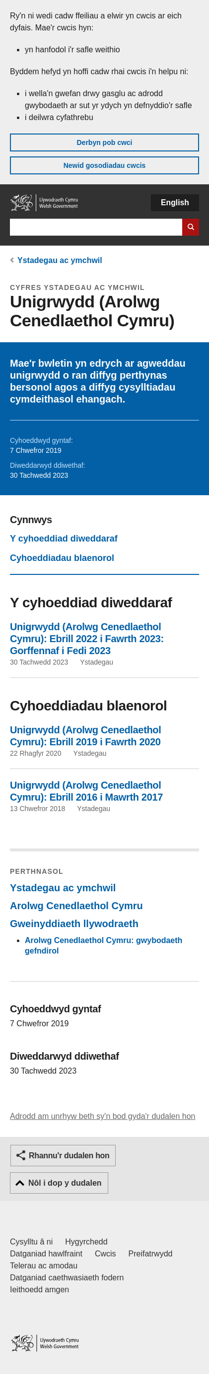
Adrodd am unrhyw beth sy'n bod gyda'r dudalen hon (102, 1116)
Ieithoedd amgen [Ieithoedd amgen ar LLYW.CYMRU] (39, 1289)
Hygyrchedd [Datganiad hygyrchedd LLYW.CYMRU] (86, 1241)
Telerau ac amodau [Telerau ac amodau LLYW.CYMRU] (43, 1265)
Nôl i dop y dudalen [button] (65, 1183)
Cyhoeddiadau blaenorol (62, 558)
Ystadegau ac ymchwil (59, 260)
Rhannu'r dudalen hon (69, 1155)
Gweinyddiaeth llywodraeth (74, 923)
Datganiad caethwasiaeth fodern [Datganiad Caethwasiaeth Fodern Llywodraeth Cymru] (67, 1277)
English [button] (175, 202)
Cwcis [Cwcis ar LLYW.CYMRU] (105, 1253)
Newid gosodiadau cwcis (105, 165)
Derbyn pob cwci (104, 142)
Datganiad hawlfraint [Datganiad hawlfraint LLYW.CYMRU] (46, 1253)
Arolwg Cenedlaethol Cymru (76, 905)
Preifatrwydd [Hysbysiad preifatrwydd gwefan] (151, 1253)
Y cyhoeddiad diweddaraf (64, 539)
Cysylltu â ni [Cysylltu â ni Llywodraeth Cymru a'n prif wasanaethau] (31, 1241)
